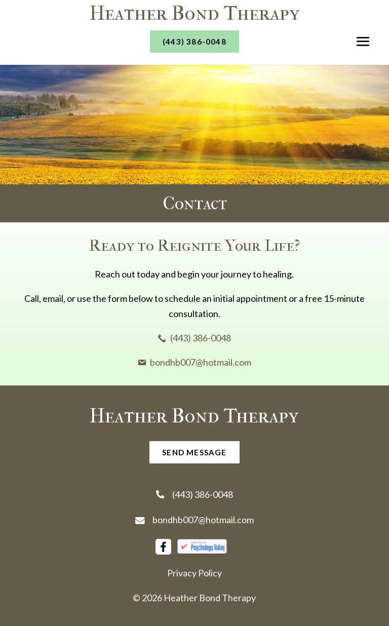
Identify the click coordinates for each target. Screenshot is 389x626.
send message (194, 452)
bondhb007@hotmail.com (194, 519)
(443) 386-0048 (194, 41)
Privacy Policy (194, 572)
